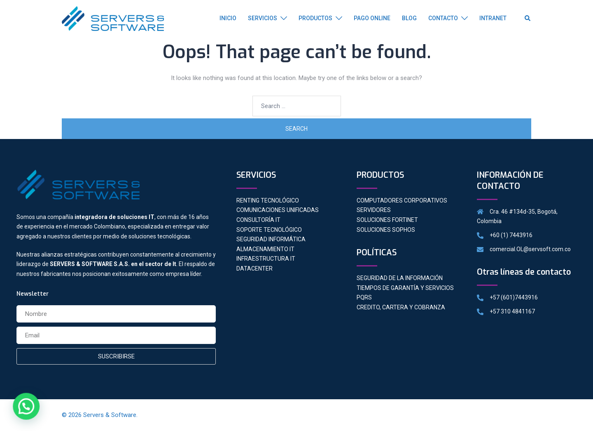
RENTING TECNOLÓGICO (267, 200)
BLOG (409, 18)
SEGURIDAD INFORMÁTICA (271, 239)
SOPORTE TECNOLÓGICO (269, 229)
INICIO (227, 18)
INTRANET (493, 18)
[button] (23, 407)
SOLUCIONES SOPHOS (386, 229)
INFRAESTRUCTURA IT (265, 258)
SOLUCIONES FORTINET (387, 220)
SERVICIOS (262, 18)
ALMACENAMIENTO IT (265, 249)
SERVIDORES (374, 210)
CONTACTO (443, 18)
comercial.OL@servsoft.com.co (530, 249)
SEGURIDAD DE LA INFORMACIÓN (400, 278)
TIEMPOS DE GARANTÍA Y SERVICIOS (405, 288)
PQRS (364, 297)
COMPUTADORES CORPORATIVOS (402, 200)
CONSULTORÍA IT (258, 220)
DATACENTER (254, 268)
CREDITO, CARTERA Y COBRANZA (401, 307)
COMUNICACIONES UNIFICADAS (277, 210)
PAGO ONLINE (372, 18)
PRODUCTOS (315, 18)
